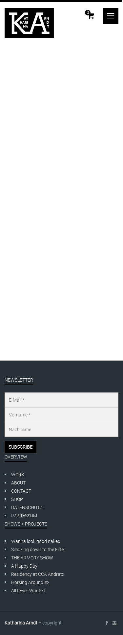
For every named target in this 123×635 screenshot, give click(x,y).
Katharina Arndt (21, 623)
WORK (17, 474)
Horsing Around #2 (30, 582)
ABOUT (18, 483)
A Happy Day (24, 566)
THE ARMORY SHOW (32, 557)
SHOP (17, 499)
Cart (88, 12)
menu (110, 16)
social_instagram (114, 623)
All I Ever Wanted (28, 590)
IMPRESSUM (24, 515)
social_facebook (107, 623)
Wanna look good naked (35, 541)
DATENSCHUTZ (26, 507)
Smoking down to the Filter (38, 549)
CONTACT (21, 491)
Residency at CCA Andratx (37, 574)
